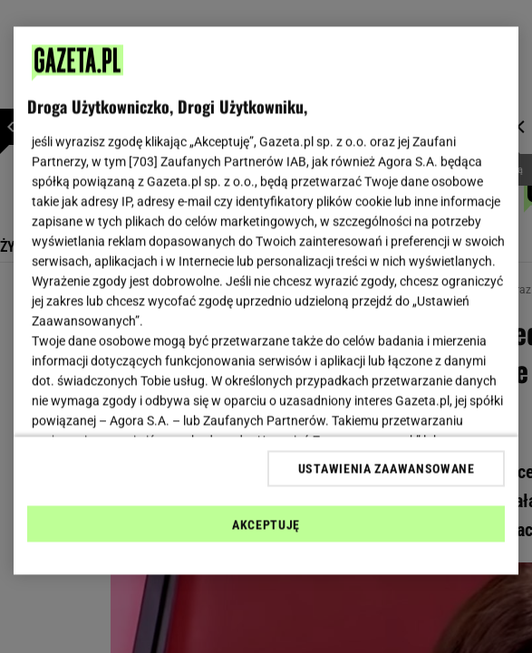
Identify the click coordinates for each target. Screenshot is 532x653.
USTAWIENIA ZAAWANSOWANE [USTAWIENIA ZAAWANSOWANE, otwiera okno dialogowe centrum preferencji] (386, 468)
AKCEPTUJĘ (266, 524)
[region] (266, 301)
